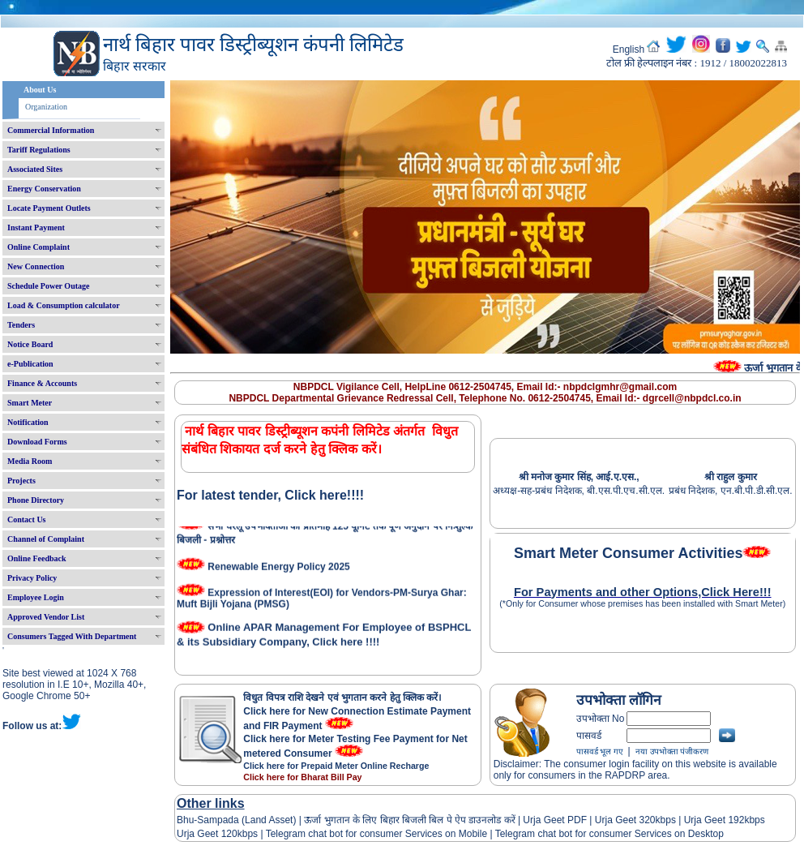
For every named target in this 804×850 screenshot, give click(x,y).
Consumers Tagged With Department (71, 636)
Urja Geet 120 (207, 833)
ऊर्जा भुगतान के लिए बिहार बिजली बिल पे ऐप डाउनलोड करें (410, 820)
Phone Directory (35, 500)
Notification (28, 422)
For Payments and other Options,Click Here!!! (643, 592)
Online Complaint (38, 247)
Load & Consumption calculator (63, 305)
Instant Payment (36, 227)
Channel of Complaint (45, 538)
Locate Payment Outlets (49, 208)
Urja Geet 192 (712, 820)
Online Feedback (36, 558)
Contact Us (26, 519)
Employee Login (35, 597)
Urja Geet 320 (625, 820)
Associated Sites (34, 169)
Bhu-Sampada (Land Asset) (236, 820)
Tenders (21, 324)
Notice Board (30, 344)
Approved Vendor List (45, 616)
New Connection (35, 266)
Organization (46, 106)
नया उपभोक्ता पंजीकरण (671, 751)
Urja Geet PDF (555, 820)
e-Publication (30, 363)
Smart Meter (29, 402)
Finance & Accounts (42, 383)
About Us (40, 89)
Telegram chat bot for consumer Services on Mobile (376, 833)
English (628, 49)
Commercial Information (50, 130)
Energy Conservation (44, 188)
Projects (21, 480)
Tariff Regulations (39, 149)
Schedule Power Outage (48, 285)
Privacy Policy (32, 577)
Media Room (29, 461)
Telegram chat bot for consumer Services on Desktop (609, 833)
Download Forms (37, 441)
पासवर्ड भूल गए (599, 751)
